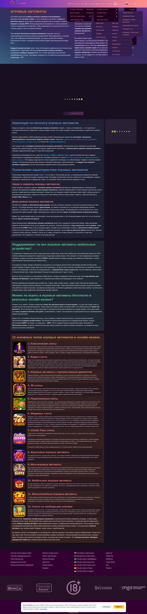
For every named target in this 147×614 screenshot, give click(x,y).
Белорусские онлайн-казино (86, 556)
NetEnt (53, 155)
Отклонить (106, 607)
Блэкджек (45, 568)
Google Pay (109, 556)
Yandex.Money (110, 562)
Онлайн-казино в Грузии (84, 568)
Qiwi (107, 565)
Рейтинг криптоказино (49, 556)
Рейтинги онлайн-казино (50, 553)
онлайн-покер (32, 142)
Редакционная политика (18, 562)
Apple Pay (109, 553)
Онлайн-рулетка (47, 565)
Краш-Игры (45, 562)
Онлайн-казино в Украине (85, 571)
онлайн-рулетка (68, 139)
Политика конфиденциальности (21, 556)
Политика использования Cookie (21, 553)
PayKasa (108, 568)
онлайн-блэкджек (18, 142)
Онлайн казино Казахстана (85, 562)
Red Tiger (64, 155)
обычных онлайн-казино (74, 157)
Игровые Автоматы (48, 559)
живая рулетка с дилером (86, 139)
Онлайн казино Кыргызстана (86, 565)
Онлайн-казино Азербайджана (86, 559)
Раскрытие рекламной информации (22, 565)
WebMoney (109, 559)
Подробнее (43, 609)
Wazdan (46, 155)
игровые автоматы (56, 142)
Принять (119, 607)
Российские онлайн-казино (85, 553)
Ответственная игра (17, 559)
